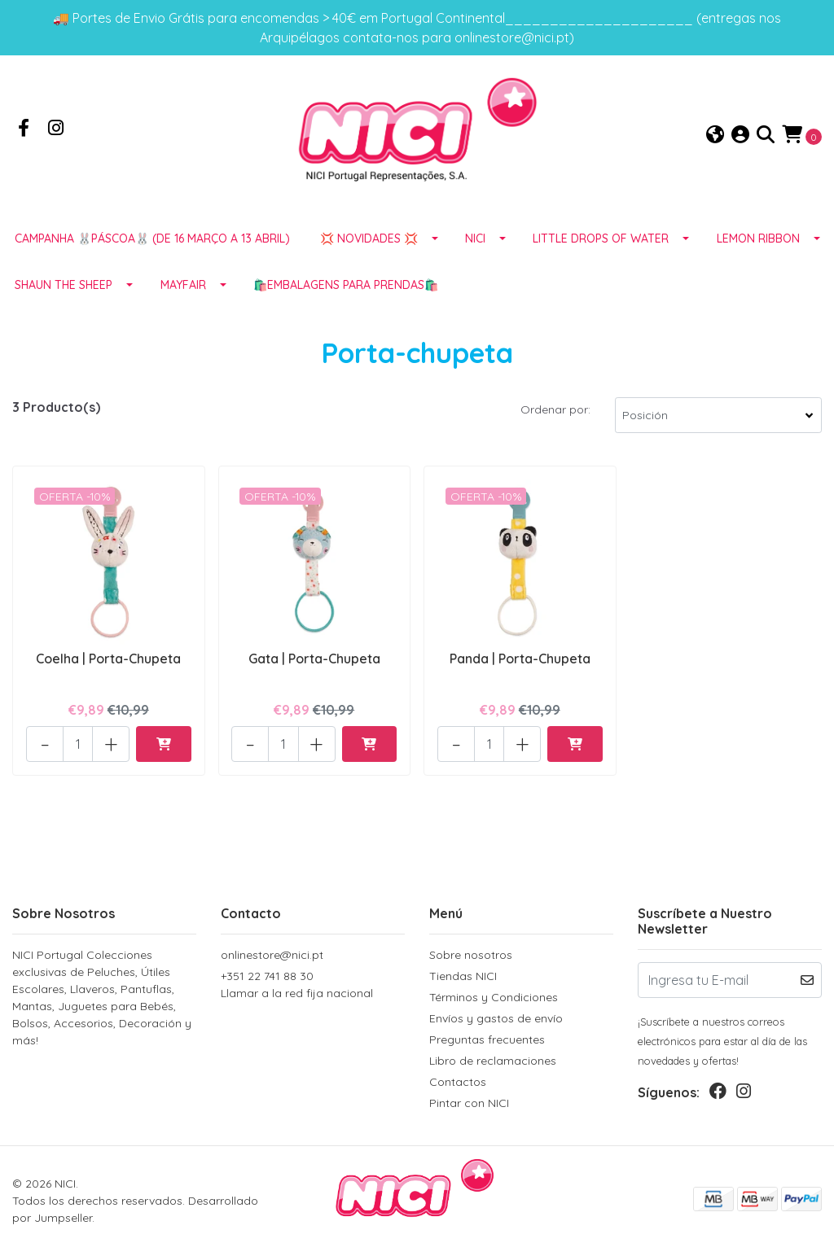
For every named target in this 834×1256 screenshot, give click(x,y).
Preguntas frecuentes (487, 1039)
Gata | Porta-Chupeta (314, 658)
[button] (715, 135)
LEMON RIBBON (758, 238)
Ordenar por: (555, 409)
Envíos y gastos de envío (496, 1018)
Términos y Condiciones (493, 997)
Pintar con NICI (469, 1103)
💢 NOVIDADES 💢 (369, 238)
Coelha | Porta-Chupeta (108, 658)
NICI (475, 238)
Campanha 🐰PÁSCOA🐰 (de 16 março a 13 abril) (152, 238)
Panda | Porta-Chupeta (520, 658)
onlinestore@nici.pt (272, 954)
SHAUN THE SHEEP (63, 285)
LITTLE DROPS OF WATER (601, 238)
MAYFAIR (183, 285)
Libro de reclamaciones (492, 1060)
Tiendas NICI (463, 976)
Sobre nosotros (470, 954)
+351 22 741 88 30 (313, 985)
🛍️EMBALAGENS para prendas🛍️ (345, 285)
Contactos (457, 1081)
